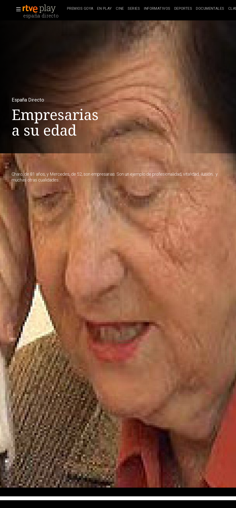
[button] (17, 9)
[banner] (43, 9)
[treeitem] (80, 9)
